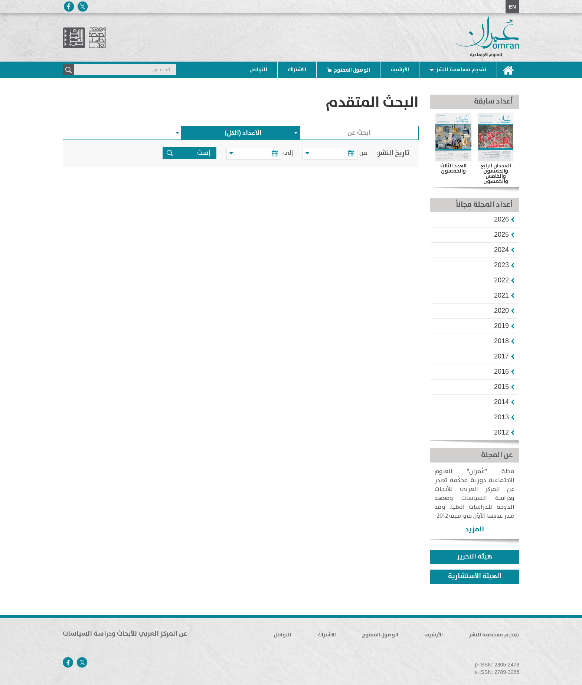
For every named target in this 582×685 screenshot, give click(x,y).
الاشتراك (297, 70)
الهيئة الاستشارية (474, 576)
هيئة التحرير (474, 556)
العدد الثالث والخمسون (453, 168)
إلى (289, 153)
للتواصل (258, 70)
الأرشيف (399, 70)
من (363, 153)
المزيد (474, 529)
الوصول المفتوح (352, 70)
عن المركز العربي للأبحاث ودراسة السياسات (125, 633)
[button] (501, 219)
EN (512, 7)
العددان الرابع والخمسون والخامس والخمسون (495, 173)
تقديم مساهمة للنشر (461, 70)
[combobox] (241, 133)
